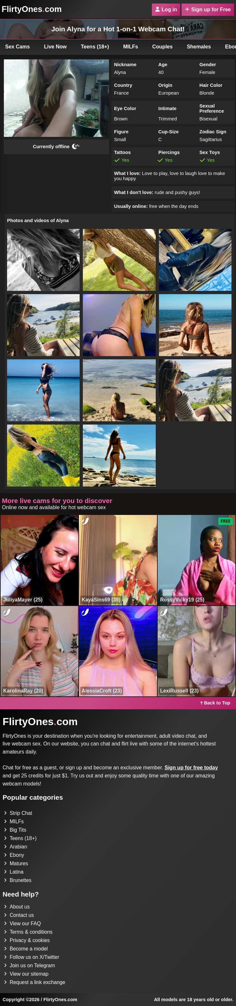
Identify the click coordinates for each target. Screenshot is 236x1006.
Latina (14, 872)
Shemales (199, 46)
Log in (166, 9)
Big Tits (15, 830)
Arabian (15, 846)
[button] (43, 260)
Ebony (14, 855)
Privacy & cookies (27, 940)
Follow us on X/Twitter (32, 957)
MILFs (130, 46)
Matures (16, 863)
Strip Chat (18, 813)
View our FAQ (22, 923)
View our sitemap (26, 974)
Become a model (26, 948)
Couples (162, 46)
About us (17, 906)
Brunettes (18, 880)
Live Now (55, 46)
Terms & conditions (28, 932)
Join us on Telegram (30, 965)
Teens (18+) (95, 46)
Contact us (19, 915)
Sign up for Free (208, 9)
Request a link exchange (35, 982)
